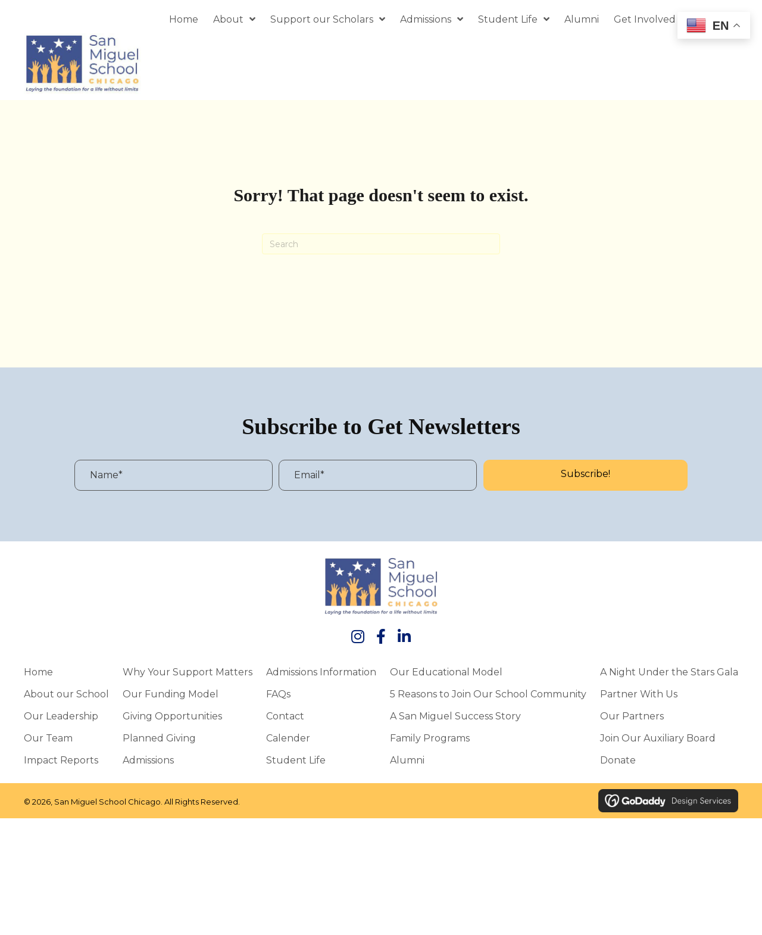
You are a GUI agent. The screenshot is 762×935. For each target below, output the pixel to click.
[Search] (381, 243)
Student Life (296, 760)
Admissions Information (321, 671)
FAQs (278, 693)
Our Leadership (61, 715)
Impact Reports (61, 760)
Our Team (48, 738)
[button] (585, 475)
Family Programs (430, 738)
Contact (285, 715)
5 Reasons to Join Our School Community (488, 693)
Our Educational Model (446, 671)
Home (38, 671)
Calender (288, 738)
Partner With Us (638, 693)
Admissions (148, 760)
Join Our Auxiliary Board (658, 738)
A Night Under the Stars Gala (669, 671)
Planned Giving (159, 738)
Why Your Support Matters (187, 671)
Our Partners (632, 715)
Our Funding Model (170, 693)
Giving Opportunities (172, 715)
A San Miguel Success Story (455, 715)
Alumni (407, 760)
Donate (618, 760)
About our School (66, 693)
